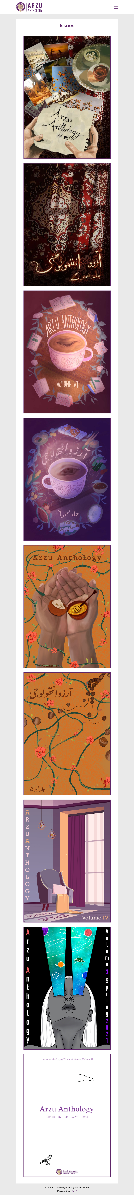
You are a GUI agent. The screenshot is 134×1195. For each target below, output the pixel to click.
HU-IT (74, 1191)
